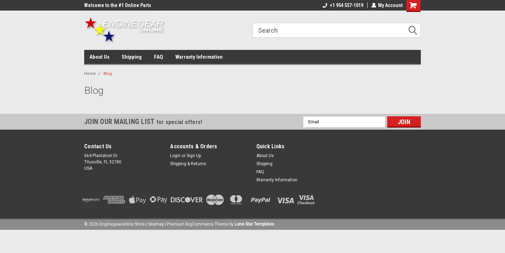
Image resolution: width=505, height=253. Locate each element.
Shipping (132, 57)
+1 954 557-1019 (342, 5)
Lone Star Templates (254, 224)
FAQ (158, 57)
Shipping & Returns (188, 163)
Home (90, 73)
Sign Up (194, 155)
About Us (99, 57)
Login (175, 155)
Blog (107, 73)
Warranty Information (199, 57)
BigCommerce (200, 224)
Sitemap (156, 224)
